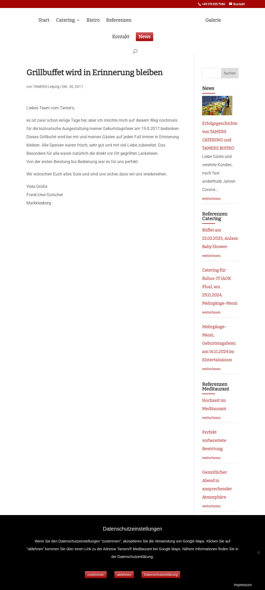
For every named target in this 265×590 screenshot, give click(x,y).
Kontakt (120, 37)
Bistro (93, 20)
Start (43, 20)
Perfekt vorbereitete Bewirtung (214, 440)
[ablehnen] (258, 552)
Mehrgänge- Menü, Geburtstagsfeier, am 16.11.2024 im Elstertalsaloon (219, 343)
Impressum (243, 585)
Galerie (213, 20)
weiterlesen (211, 199)
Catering (65, 20)
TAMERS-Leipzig (46, 87)
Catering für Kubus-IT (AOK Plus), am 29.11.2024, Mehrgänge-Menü (219, 287)
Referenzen (118, 20)
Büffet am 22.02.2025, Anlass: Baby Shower (220, 238)
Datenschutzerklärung (161, 575)
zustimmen (95, 575)
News (144, 37)
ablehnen (124, 575)
